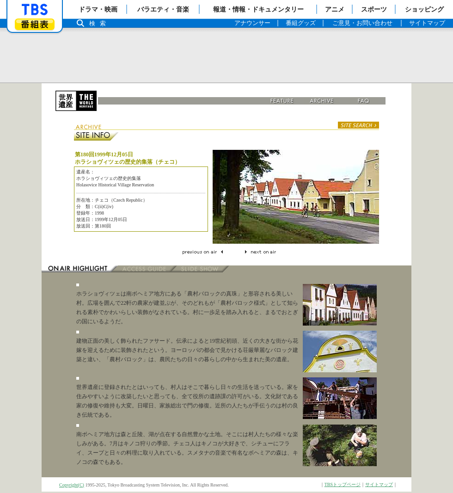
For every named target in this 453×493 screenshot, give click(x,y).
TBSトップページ (342, 484)
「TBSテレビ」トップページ (34, 10)
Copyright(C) (71, 484)
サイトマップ (379, 484)
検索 (99, 23)
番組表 (35, 24)
